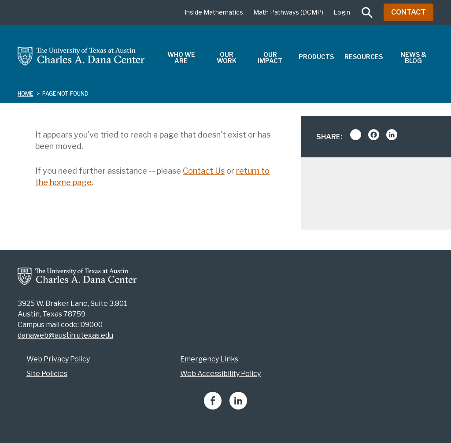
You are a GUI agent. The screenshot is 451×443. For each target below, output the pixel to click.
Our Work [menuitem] (227, 57)
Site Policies (46, 373)
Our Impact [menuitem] (270, 57)
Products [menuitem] (316, 56)
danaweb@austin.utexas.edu (65, 335)
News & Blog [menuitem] (413, 57)
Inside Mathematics (214, 12)
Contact (408, 12)
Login (341, 12)
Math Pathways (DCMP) (288, 12)
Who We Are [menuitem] (181, 57)
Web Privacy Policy (58, 359)
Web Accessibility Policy (220, 373)
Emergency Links (209, 359)
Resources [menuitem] (363, 56)
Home (25, 93)
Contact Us (204, 170)
